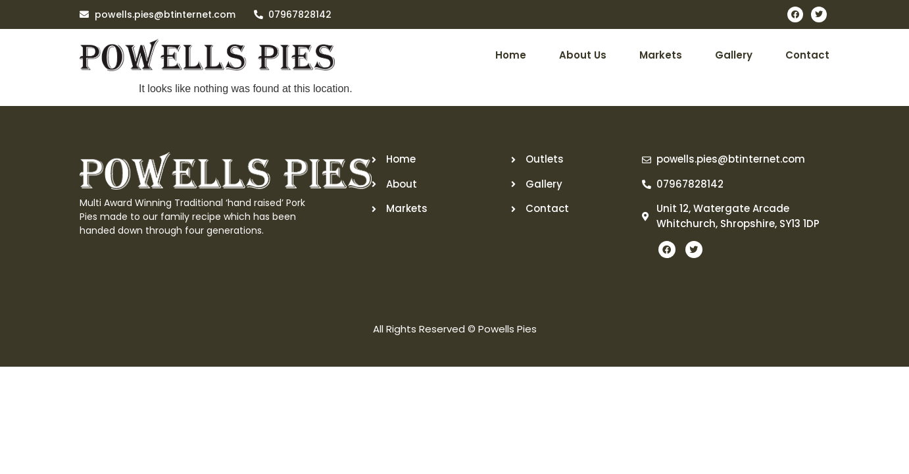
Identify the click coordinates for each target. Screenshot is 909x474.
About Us (582, 55)
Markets (660, 55)
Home (510, 55)
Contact (807, 55)
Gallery (733, 55)
